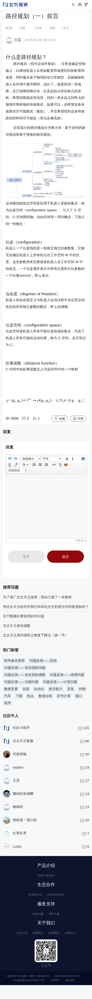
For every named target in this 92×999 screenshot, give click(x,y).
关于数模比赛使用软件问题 (23, 621)
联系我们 (56, 946)
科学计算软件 (46, 882)
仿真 (26, 694)
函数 (23, 33)
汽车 (7, 701)
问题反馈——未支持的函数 (24, 680)
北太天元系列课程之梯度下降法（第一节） (35, 640)
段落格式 (28, 463)
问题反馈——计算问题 (60, 687)
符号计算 (64, 701)
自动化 (39, 694)
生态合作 (46, 891)
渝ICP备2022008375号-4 (67, 990)
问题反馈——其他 (43, 665)
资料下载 (56, 924)
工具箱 (37, 33)
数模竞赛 (11, 694)
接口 (78, 701)
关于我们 (46, 934)
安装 (70, 694)
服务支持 (46, 913)
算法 (66, 33)
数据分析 (45, 701)
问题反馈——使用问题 (67, 680)
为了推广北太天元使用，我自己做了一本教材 (37, 602)
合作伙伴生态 (58, 903)
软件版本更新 (14, 665)
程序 (7, 708)
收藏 (62, 423)
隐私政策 (69, 994)
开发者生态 (32, 903)
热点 (30, 701)
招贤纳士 (36, 946)
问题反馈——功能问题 (21, 687)
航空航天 (56, 694)
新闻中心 (76, 946)
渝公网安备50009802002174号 (28, 994)
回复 (81, 423)
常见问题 (36, 924)
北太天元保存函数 (16, 630)
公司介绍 (15, 946)
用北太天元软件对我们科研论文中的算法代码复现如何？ (46, 611)
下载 (19, 701)
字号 (46, 463)
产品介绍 (46, 870)
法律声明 (54, 994)
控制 (82, 694)
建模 (52, 33)
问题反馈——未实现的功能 (24, 672)
